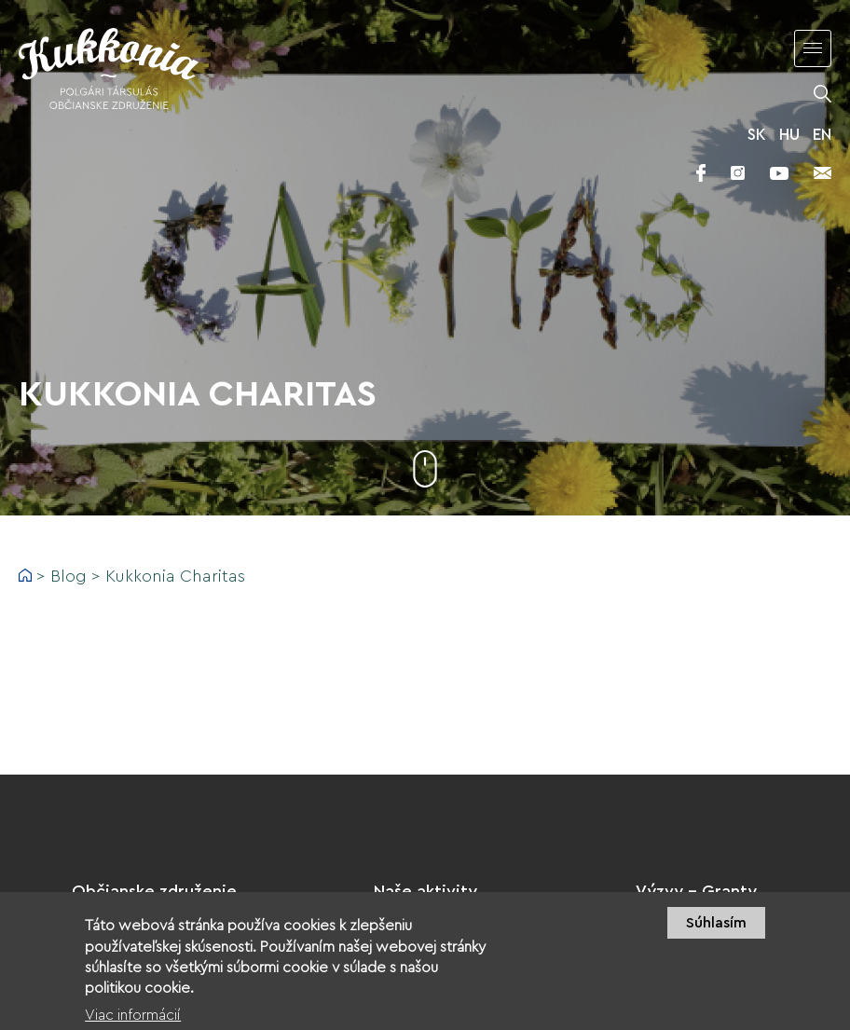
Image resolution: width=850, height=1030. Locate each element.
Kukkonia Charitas (175, 576)
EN (822, 135)
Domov (25, 575)
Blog (68, 576)
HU (789, 135)
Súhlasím (716, 933)
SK (756, 135)
